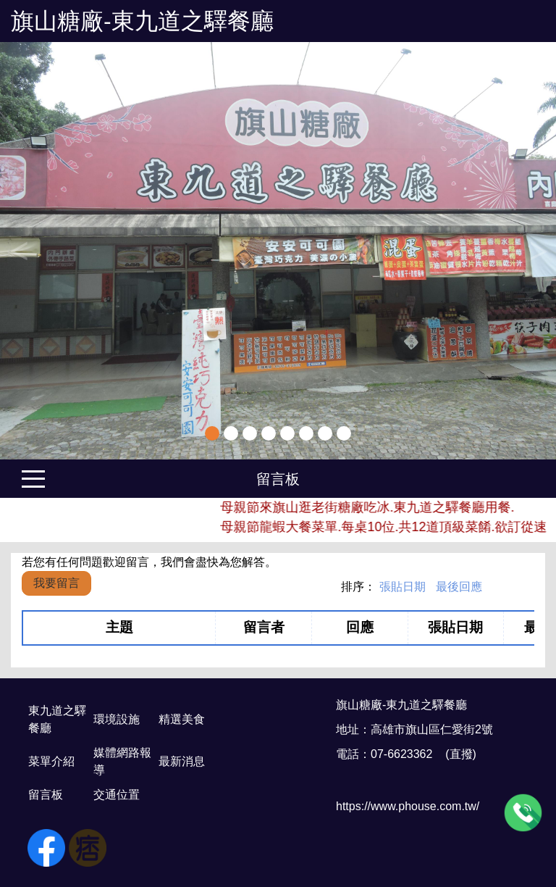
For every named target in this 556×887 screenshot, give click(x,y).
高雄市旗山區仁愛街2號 (432, 729)
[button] (41, 250)
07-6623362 (401, 754)
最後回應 (459, 586)
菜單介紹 (51, 761)
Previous (18, 251)
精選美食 (182, 719)
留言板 (278, 479)
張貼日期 (402, 586)
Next (538, 251)
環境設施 (116, 719)
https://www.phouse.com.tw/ (407, 806)
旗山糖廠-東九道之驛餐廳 (142, 21)
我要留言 (56, 583)
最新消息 (182, 761)
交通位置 (116, 794)
